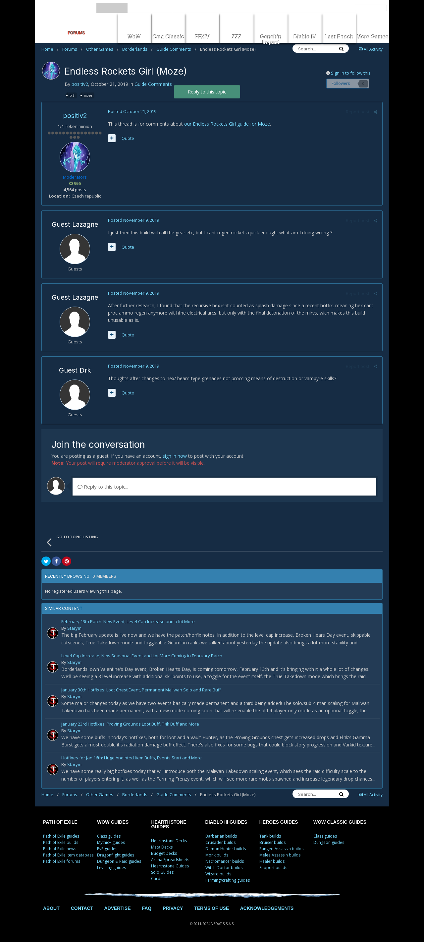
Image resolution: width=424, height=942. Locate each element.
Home (50, 49)
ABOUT (51, 908)
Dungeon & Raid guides (119, 861)
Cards (156, 878)
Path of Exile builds (60, 842)
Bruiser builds (272, 842)
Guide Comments (176, 49)
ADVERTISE (117, 908)
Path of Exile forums (61, 861)
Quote (128, 138)
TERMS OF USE (211, 908)
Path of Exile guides (61, 836)
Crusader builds (220, 842)
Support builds (273, 867)
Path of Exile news (59, 849)
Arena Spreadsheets (170, 859)
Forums (72, 49)
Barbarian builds (221, 836)
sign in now (175, 456)
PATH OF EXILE (60, 822)
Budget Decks (164, 853)
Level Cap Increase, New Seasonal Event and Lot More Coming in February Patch (141, 656)
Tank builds (270, 836)
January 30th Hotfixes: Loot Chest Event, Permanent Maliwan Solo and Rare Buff (141, 690)
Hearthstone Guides (170, 866)
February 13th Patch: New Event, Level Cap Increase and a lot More (128, 621)
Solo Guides (162, 872)
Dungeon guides (328, 842)
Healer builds (272, 861)
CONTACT (82, 908)
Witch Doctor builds (223, 867)
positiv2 (80, 84)
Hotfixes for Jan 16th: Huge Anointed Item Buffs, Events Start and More (131, 758)
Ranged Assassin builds (281, 849)
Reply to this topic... (103, 486)
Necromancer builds (224, 861)
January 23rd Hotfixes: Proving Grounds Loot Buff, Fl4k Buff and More (130, 724)
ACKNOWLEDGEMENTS (267, 908)
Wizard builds (218, 874)
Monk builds (216, 855)
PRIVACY (173, 908)
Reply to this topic (207, 91)
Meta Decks (162, 847)
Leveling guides (111, 867)
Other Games (102, 49)
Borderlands (137, 49)
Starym (74, 628)
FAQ (146, 908)
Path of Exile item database (68, 855)
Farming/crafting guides (227, 880)
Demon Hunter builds (225, 849)
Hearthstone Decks (169, 841)
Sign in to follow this (351, 73)
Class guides (109, 836)
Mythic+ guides (111, 842)
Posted (132, 111)
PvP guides (107, 849)
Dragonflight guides (115, 855)
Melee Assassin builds (279, 855)
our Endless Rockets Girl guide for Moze (227, 124)
